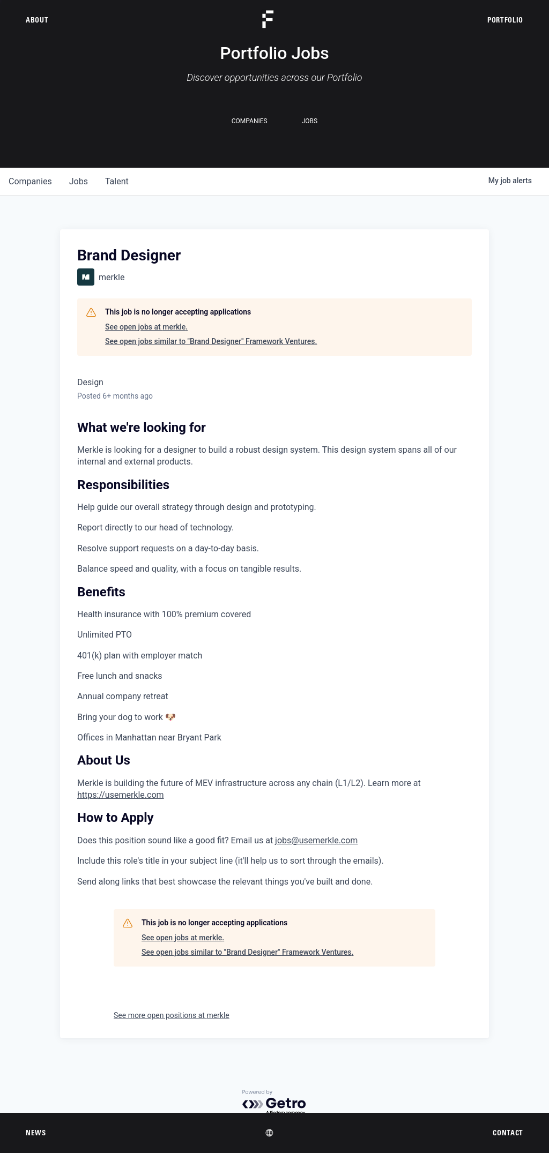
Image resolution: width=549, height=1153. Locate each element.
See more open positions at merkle (171, 1015)
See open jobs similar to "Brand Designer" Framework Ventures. (211, 341)
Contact (508, 1132)
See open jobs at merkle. (146, 327)
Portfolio (505, 20)
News (36, 1132)
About (37, 20)
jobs (78, 181)
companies (30, 181)
